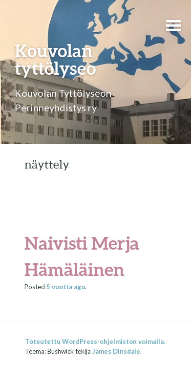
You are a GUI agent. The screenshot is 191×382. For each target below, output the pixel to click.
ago (65, 287)
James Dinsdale (116, 351)
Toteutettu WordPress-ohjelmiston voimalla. (95, 341)
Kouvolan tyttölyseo (55, 59)
